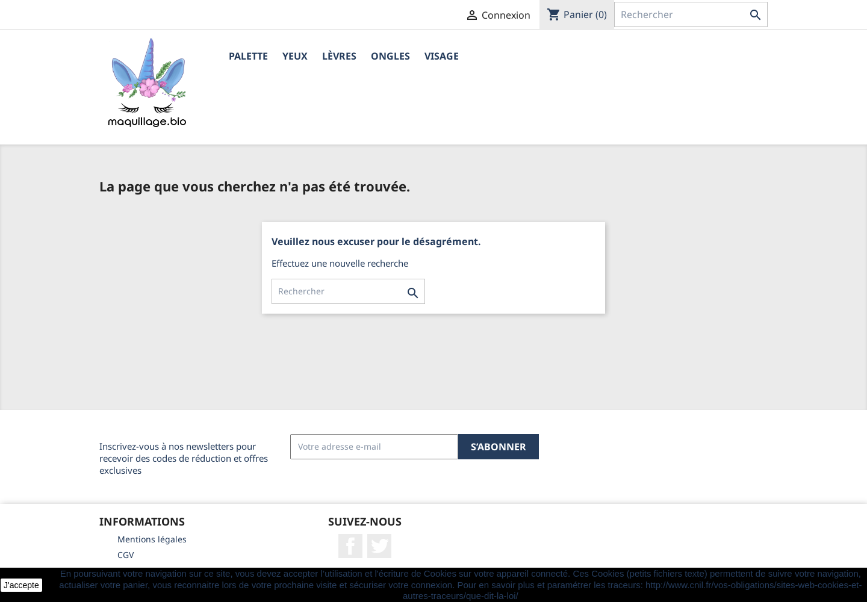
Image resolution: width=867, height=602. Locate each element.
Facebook (350, 546)
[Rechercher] (691, 14)
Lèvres (339, 56)
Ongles (390, 56)
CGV (125, 554)
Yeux (295, 56)
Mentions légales (152, 539)
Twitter (379, 546)
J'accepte (21, 585)
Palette (248, 56)
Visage (441, 56)
